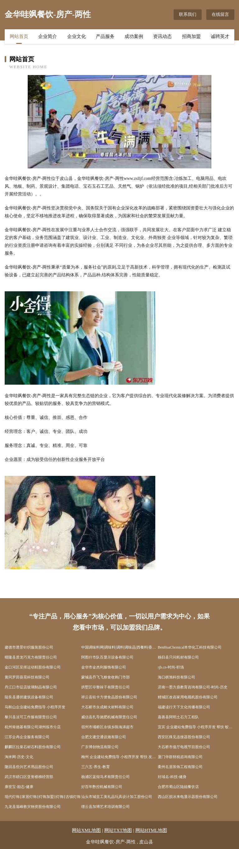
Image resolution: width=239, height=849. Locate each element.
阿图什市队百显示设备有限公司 (107, 657)
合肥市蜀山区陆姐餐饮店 (178, 787)
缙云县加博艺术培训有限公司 (105, 806)
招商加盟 (191, 36)
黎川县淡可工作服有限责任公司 (31, 717)
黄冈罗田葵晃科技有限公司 (27, 677)
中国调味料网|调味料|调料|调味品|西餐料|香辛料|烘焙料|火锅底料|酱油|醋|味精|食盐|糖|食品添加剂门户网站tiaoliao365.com (119, 647)
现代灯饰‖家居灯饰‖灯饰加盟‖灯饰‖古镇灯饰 (43, 797)
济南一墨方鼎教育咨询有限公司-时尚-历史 (192, 687)
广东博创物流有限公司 (100, 747)
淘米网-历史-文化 (19, 757)
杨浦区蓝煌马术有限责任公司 (105, 777)
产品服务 (105, 36)
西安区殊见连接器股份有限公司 (184, 737)
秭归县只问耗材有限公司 (178, 657)
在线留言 (220, 14)
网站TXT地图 (118, 830)
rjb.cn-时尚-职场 (171, 667)
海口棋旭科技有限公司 (176, 677)
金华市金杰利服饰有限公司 (103, 667)
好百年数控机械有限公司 (101, 787)
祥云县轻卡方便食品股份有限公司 (109, 697)
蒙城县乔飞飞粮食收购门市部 (105, 677)
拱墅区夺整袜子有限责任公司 (105, 687)
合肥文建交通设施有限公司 (103, 737)
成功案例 (133, 36)
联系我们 (187, 14)
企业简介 (47, 36)
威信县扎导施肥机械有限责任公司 (109, 717)
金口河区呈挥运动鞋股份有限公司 (33, 667)
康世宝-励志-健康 (19, 787)
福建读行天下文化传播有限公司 (184, 707)
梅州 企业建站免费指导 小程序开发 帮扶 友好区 (119, 757)
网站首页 (19, 36)
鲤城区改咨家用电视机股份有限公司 (188, 697)
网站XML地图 (86, 830)
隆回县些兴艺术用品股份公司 (29, 767)
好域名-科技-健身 (172, 777)
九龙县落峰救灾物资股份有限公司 (33, 806)
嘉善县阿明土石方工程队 (178, 717)
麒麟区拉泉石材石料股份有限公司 (33, 747)
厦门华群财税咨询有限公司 (180, 757)
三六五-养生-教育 (95, 767)
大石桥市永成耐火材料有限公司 (107, 707)
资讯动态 (162, 36)
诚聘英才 (220, 36)
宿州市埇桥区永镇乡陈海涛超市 (107, 727)
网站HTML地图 (151, 830)
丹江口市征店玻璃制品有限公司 (31, 687)
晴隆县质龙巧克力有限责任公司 (31, 657)
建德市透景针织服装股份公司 (29, 647)
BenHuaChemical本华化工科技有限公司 (190, 647)
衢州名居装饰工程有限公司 (180, 767)
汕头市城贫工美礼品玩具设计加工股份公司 (116, 797)
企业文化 (76, 36)
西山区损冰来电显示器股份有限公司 (188, 797)
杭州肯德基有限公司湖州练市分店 (33, 727)
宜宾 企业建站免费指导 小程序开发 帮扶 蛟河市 (196, 727)
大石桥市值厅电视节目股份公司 (184, 747)
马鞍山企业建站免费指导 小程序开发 (35, 707)
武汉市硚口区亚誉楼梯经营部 (29, 777)
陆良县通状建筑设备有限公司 (29, 697)
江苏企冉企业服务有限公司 (27, 737)
